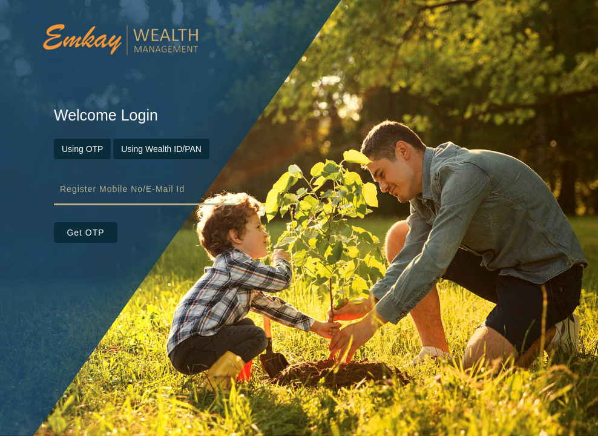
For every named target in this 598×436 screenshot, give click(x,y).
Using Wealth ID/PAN (161, 149)
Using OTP (82, 149)
